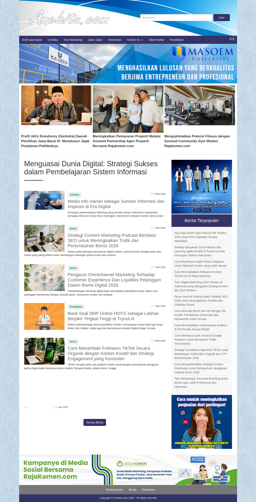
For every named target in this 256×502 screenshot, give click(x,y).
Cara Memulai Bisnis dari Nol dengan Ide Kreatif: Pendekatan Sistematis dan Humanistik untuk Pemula (200, 315)
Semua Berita (94, 422)
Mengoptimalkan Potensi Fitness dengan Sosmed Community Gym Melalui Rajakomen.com (197, 141)
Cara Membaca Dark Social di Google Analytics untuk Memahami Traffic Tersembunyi (198, 339)
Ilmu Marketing (73, 39)
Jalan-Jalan (95, 39)
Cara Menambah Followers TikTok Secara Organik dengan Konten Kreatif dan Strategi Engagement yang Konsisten (111, 353)
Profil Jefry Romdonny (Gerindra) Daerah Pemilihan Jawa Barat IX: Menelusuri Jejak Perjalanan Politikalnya (55, 141)
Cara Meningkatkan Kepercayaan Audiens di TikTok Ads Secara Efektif (200, 327)
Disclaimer (148, 489)
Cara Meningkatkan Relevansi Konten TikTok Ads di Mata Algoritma (198, 274)
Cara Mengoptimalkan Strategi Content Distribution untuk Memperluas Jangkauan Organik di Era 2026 (200, 368)
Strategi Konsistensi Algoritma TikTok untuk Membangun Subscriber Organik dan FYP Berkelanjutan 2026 (201, 354)
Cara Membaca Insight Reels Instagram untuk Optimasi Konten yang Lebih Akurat (200, 263)
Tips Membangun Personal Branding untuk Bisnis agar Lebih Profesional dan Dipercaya (201, 382)
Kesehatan (115, 39)
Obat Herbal (156, 39)
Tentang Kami (114, 489)
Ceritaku (53, 39)
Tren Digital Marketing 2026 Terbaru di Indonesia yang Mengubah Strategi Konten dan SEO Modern (201, 286)
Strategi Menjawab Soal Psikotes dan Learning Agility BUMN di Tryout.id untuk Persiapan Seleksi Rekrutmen (199, 251)
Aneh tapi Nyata (32, 39)
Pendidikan (177, 39)
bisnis (73, 228)
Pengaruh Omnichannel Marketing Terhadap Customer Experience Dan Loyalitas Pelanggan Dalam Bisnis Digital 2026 (114, 280)
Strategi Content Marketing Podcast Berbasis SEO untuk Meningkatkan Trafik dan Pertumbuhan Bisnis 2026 (112, 240)
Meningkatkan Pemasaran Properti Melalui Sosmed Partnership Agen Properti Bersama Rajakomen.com (127, 141)
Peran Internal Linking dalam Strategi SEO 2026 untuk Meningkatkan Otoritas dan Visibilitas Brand (201, 300)
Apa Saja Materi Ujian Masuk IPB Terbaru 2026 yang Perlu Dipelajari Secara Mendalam (200, 237)
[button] (26, 109)
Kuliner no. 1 (135, 39)
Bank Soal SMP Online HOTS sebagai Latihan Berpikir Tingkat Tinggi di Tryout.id (113, 316)
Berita (132, 489)
